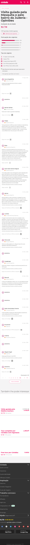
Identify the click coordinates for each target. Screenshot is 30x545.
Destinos (2, 483)
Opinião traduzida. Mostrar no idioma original (12, 159)
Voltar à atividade (5, 8)
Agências (3, 502)
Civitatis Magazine (5, 486)
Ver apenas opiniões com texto (10, 74)
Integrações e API (5, 506)
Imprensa (3, 471)
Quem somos (4, 467)
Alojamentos (4, 509)
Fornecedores (4, 496)
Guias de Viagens (5, 490)
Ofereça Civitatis (5, 477)
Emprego (3, 512)
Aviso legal (13, 544)
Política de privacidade (18, 544)
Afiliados (2, 499)
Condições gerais (8, 544)
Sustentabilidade (5, 474)
